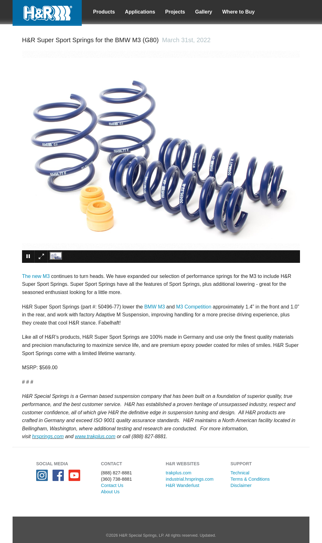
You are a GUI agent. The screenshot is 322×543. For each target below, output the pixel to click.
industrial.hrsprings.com (190, 479)
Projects (175, 11)
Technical (239, 472)
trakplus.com (179, 472)
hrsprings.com (48, 436)
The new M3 (36, 276)
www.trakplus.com (95, 436)
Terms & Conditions (250, 479)
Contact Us (112, 485)
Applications (140, 11)
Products (104, 11)
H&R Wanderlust (182, 485)
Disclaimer (241, 485)
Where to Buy (238, 11)
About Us (110, 491)
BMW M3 (154, 306)
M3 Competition (193, 306)
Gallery (203, 11)
